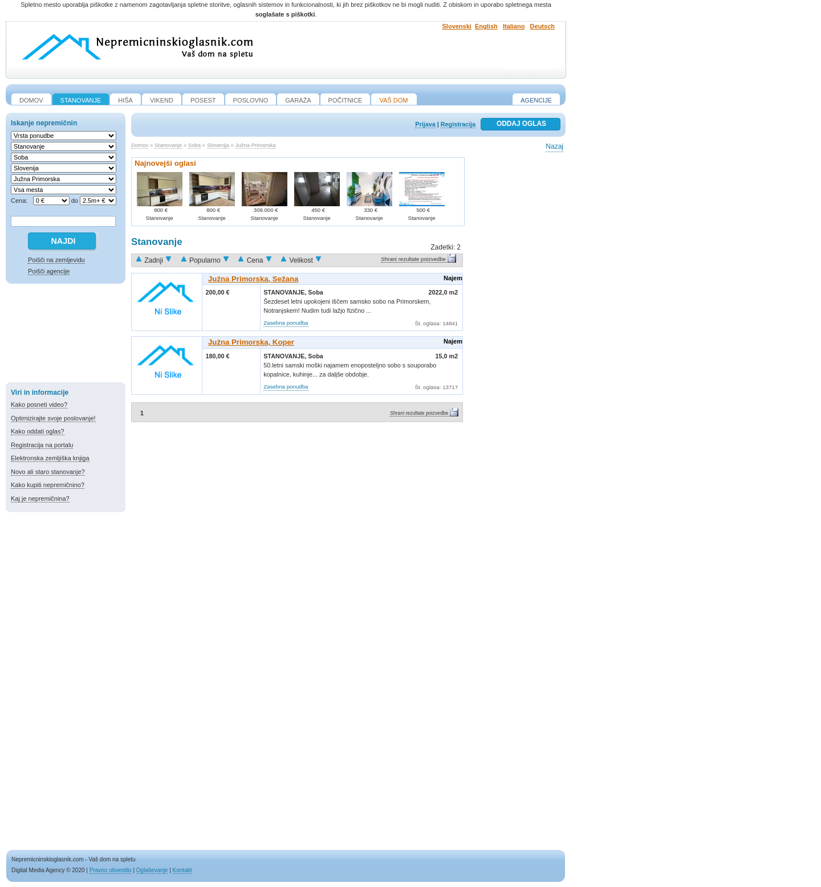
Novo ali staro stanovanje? (48, 471)
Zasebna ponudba (285, 323)
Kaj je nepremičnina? (40, 498)
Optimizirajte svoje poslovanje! (53, 418)
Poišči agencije (49, 271)
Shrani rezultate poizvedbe (413, 259)
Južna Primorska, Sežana (253, 279)
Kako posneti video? (39, 404)
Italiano (514, 26)
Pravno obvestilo (111, 870)
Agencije (536, 100)
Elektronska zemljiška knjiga (50, 458)
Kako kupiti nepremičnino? (47, 484)
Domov (139, 145)
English (486, 26)
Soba (194, 145)
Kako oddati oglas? (37, 431)
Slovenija (218, 145)
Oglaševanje (152, 870)
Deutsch (542, 26)
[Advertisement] (65, 335)
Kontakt (182, 870)
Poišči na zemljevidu (56, 259)
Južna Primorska (255, 145)
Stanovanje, (285, 292)
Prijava (425, 124)
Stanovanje (168, 145)
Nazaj (554, 146)
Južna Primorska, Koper (251, 342)
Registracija (458, 124)
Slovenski (457, 26)
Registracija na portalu (42, 445)
